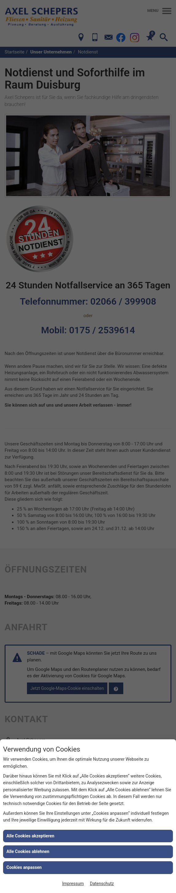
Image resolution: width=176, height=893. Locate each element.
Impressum (73, 883)
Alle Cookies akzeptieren (30, 835)
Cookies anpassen (24, 867)
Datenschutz (102, 883)
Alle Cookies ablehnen (27, 851)
